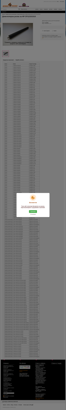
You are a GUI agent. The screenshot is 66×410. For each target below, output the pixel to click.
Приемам (33, 211)
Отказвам (33, 214)
